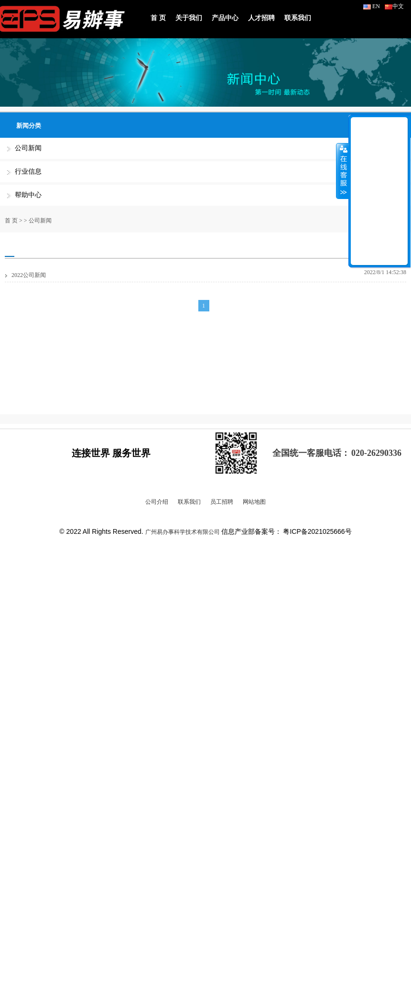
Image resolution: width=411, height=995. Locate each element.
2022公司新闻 (28, 275)
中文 (394, 6)
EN (371, 6)
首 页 (158, 18)
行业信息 (28, 171)
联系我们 (297, 18)
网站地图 (254, 501)
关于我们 (188, 18)
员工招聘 (221, 501)
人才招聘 (261, 18)
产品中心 (225, 18)
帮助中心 (28, 195)
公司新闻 (28, 148)
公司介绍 (156, 501)
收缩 (342, 171)
